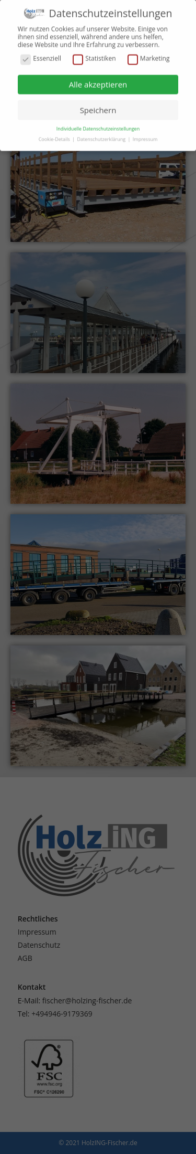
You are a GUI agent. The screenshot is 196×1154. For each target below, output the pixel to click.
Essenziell (40, 54)
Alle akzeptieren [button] (98, 80)
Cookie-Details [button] (55, 135)
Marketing (149, 54)
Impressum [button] (145, 135)
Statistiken (94, 54)
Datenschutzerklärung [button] (101, 135)
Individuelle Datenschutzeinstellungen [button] (98, 124)
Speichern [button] (98, 105)
